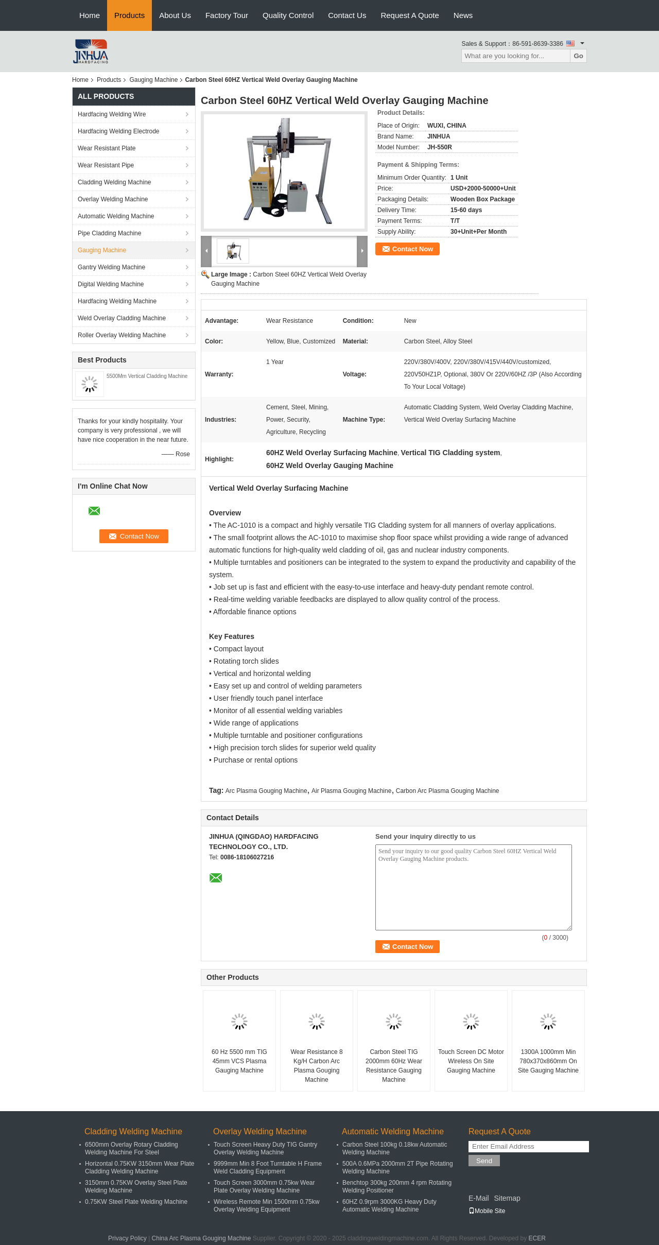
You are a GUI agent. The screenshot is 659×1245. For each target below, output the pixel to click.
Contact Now (412, 249)
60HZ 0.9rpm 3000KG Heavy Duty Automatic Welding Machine (389, 1205)
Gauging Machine (153, 79)
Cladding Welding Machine (114, 182)
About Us (175, 15)
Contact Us (347, 15)
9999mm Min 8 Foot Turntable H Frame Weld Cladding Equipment (268, 1167)
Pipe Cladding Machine (109, 233)
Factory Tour (226, 15)
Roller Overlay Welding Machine (122, 335)
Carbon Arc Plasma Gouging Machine (447, 790)
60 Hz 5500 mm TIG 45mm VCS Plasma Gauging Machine (239, 1061)
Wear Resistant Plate (107, 148)
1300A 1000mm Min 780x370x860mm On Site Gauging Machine (548, 1061)
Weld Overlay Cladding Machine (122, 318)
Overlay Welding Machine (113, 199)
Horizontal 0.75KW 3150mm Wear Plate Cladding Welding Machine (140, 1167)
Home (89, 15)
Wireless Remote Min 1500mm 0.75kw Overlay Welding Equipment (266, 1205)
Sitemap (507, 1198)
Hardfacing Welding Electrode (119, 131)
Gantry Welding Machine (111, 267)
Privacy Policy (127, 1238)
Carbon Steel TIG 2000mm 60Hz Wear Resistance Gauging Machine (394, 1065)
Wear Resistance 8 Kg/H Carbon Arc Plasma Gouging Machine (316, 1065)
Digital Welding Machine (111, 284)
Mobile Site (487, 1211)
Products (129, 15)
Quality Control (288, 15)
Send (484, 1161)
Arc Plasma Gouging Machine (266, 790)
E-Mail (479, 1198)
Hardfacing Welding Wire (112, 114)
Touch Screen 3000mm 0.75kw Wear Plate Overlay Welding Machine (264, 1186)
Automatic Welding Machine (116, 216)
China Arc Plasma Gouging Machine (201, 1238)
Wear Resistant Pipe (106, 165)
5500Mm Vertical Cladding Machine (147, 376)
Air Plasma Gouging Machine (351, 790)
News (463, 15)
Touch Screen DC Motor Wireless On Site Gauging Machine (471, 1061)
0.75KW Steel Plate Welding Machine (136, 1201)
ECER (537, 1238)
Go (578, 56)
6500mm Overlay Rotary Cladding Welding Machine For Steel (131, 1148)
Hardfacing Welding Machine (117, 301)
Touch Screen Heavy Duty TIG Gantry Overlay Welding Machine (265, 1148)
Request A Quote (409, 15)
